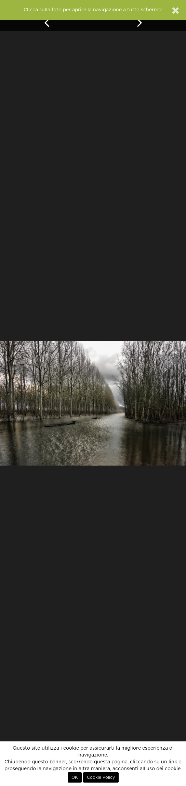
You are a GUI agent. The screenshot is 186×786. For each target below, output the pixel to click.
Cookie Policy (101, 777)
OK (74, 777)
